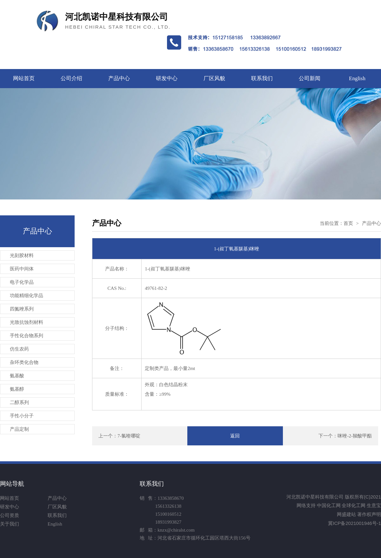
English (357, 78)
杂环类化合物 (24, 362)
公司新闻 (309, 78)
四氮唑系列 (22, 308)
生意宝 (374, 505)
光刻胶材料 (22, 255)
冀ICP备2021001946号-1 (354, 523)
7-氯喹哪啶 (129, 435)
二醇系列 (19, 402)
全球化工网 (353, 505)
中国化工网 (329, 505)
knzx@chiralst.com (176, 530)
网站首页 (24, 78)
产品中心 (119, 78)
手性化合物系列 (26, 335)
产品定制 (19, 429)
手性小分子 (22, 415)
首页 (348, 223)
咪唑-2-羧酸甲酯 (355, 435)
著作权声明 (369, 514)
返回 (235, 435)
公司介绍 (71, 78)
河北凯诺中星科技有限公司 (315, 496)
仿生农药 (19, 349)
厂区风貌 (214, 78)
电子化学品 (22, 282)
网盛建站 (346, 514)
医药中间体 (22, 268)
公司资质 (9, 515)
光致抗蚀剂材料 (26, 322)
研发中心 (166, 78)
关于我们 (9, 524)
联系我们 (262, 78)
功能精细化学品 (26, 295)
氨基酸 (17, 375)
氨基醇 (17, 389)
